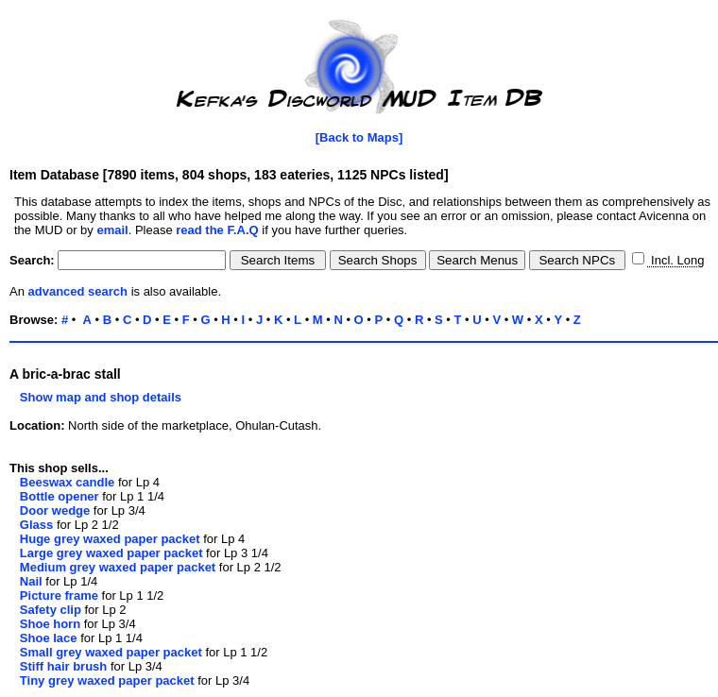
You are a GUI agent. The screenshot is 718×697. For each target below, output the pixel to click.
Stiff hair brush (63, 666)
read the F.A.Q (217, 230)
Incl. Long (675, 260)
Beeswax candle (67, 482)
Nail (31, 581)
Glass (36, 525)
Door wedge (55, 510)
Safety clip (50, 610)
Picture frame (59, 595)
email (112, 230)
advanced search (78, 291)
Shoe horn (50, 624)
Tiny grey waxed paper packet (107, 680)
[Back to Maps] (359, 137)
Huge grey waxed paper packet (110, 539)
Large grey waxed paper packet (111, 553)
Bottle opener (59, 496)
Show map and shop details (95, 397)
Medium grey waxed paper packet (117, 567)
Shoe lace (48, 638)
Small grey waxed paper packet (111, 652)
